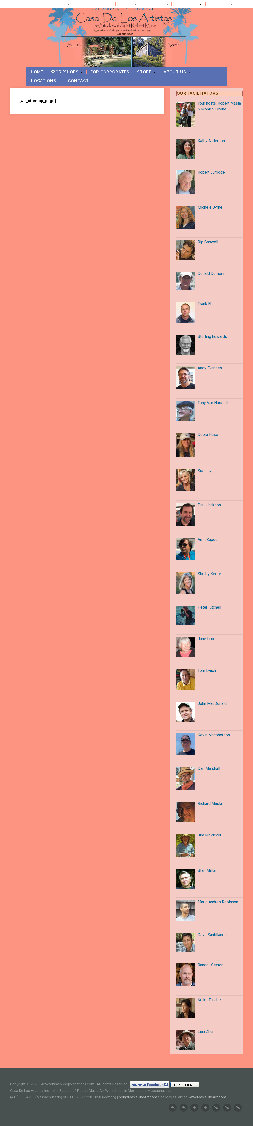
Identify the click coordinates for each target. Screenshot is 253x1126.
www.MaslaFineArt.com (207, 1097)
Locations (186, 4)
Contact (219, 4)
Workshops (53, 4)
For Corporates (94, 4)
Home (27, 4)
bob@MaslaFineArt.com (138, 1097)
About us (154, 4)
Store (125, 4)
